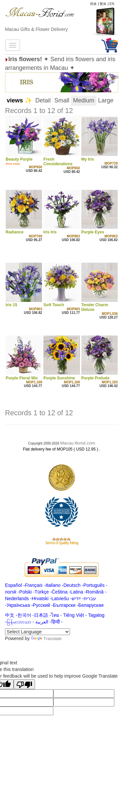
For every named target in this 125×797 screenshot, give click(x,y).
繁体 (103, 4)
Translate (46, 638)
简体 (93, 4)
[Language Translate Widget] (37, 631)
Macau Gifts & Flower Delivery (36, 29)
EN (112, 4)
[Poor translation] (24, 684)
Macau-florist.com (77, 443)
